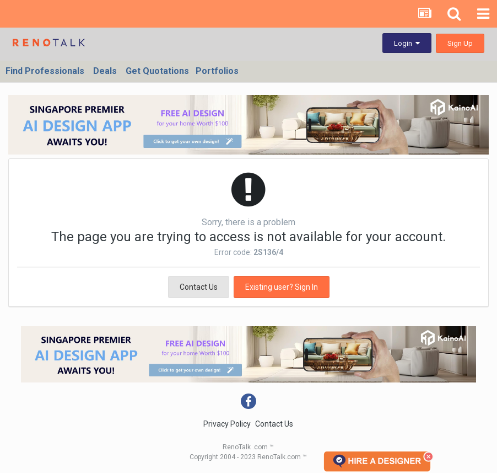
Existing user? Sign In (281, 287)
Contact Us (199, 287)
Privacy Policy (227, 423)
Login (407, 43)
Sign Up (460, 43)
